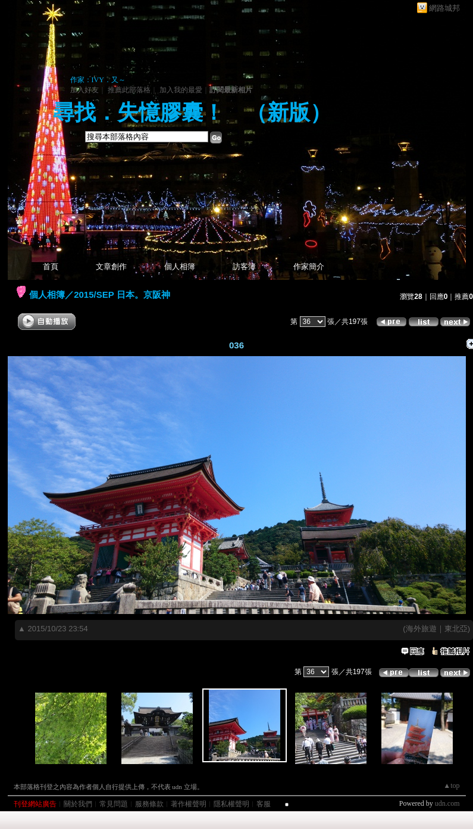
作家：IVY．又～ (98, 80)
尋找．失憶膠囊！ (138, 112)
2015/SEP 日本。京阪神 (122, 294)
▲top (451, 785)
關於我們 (78, 804)
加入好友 (84, 90)
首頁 (50, 266)
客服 (263, 804)
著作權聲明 (188, 804)
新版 (288, 112)
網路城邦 (444, 8)
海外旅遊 (421, 628)
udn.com (447, 803)
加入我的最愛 (180, 90)
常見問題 (113, 804)
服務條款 (149, 804)
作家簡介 (308, 266)
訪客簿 (244, 266)
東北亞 (456, 628)
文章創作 (111, 266)
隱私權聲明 (231, 804)
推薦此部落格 (129, 90)
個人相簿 (179, 266)
